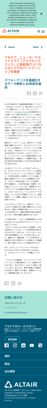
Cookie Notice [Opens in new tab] (20, 393)
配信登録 (12, 339)
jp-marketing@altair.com (16, 312)
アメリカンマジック (21, 112)
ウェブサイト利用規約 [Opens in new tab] (12, 390)
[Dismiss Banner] (41, 14)
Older (36, 47)
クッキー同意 (22, 395)
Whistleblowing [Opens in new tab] (11, 395)
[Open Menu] (42, 32)
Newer (11, 47)
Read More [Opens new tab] (30, 25)
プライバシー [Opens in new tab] (25, 390)
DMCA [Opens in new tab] (29, 393)
